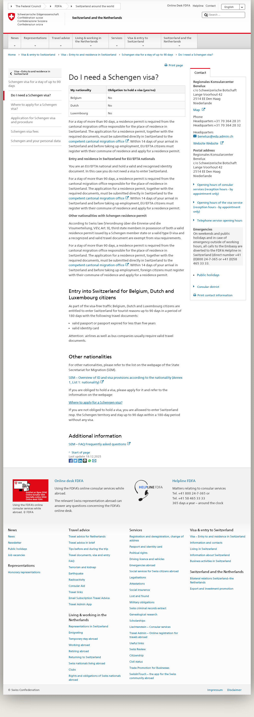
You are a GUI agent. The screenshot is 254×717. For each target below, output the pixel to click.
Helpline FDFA (183, 481)
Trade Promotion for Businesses (149, 668)
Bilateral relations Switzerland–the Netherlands (212, 580)
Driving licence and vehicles (146, 559)
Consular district (207, 287)
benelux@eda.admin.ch (215, 136)
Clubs (72, 669)
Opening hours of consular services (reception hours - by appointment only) (213, 189)
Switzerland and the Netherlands (179, 42)
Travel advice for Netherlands (87, 536)
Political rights (138, 553)
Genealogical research (143, 614)
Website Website (208, 143)
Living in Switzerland (203, 549)
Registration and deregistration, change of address (156, 538)
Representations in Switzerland (88, 626)
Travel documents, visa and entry (89, 555)
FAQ (71, 561)
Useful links (136, 643)
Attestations (137, 583)
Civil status (136, 661)
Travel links (76, 592)
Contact (198, 73)
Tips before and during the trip (88, 549)
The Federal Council (28, 6)
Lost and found (139, 596)
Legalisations (137, 577)
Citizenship (136, 655)
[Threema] (85, 460)
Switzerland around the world (95, 6)
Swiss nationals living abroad (87, 663)
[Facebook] (71, 460)
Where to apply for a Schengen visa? (95, 402)
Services (117, 42)
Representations (35, 42)
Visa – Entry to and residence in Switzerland (88, 54)
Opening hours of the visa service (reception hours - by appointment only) (217, 207)
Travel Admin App (80, 604)
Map (199, 110)
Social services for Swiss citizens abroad (154, 571)
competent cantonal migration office (99, 141)
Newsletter (14, 542)
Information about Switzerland (210, 555)
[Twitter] (75, 460)
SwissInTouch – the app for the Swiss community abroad (152, 676)
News (14, 42)
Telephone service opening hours (219, 220)
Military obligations (141, 602)
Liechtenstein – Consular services (149, 627)
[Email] (94, 460)
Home (12, 54)
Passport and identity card (145, 547)
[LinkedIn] (80, 460)
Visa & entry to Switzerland (143, 42)
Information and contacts (206, 542)
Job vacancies (16, 555)
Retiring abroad (79, 651)
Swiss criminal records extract (147, 608)
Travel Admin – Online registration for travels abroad (153, 635)
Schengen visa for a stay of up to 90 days (147, 54)
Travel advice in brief (82, 542)
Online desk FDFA (69, 481)
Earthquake (76, 573)
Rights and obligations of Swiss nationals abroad (95, 677)
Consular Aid (77, 586)
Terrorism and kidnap (82, 567)
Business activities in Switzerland (210, 561)
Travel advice (60, 42)
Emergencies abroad (142, 565)
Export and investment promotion (211, 588)
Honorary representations (24, 572)
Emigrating (76, 633)
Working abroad (79, 645)
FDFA (58, 6)
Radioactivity (77, 579)
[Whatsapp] (90, 460)
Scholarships (137, 620)
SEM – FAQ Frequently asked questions (99, 444)
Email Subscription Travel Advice (89, 598)
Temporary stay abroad (83, 639)
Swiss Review (137, 649)
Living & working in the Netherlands (91, 42)
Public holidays (208, 275)
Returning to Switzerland (85, 657)
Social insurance (139, 590)
